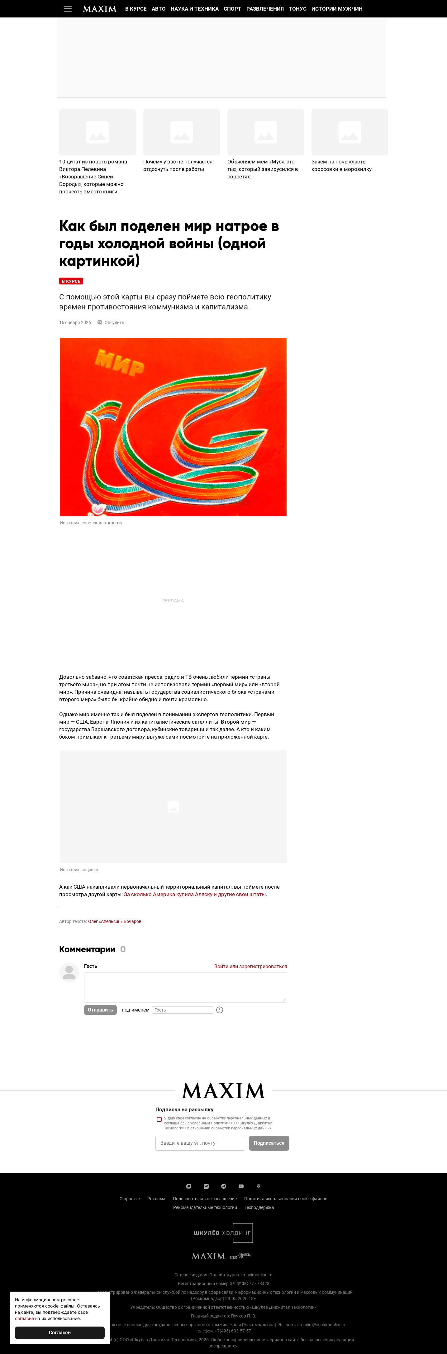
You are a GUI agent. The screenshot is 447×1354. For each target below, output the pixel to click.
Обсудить (110, 322)
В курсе (136, 9)
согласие (24, 1318)
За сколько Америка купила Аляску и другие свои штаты (195, 894)
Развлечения (265, 9)
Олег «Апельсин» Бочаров (114, 921)
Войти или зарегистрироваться (250, 966)
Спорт (232, 9)
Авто (159, 9)
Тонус (298, 9)
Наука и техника (195, 9)
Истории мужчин (337, 9)
